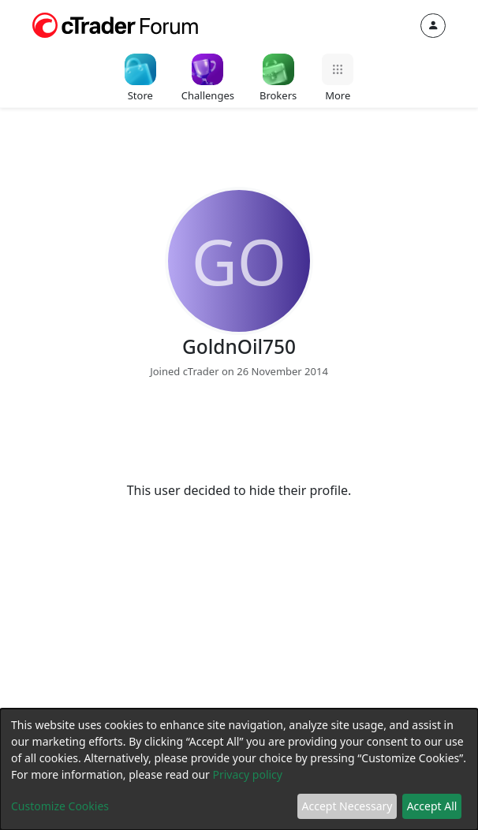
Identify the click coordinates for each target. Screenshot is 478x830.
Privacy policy (247, 774)
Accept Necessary (347, 805)
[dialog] (239, 769)
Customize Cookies (60, 805)
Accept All (432, 805)
